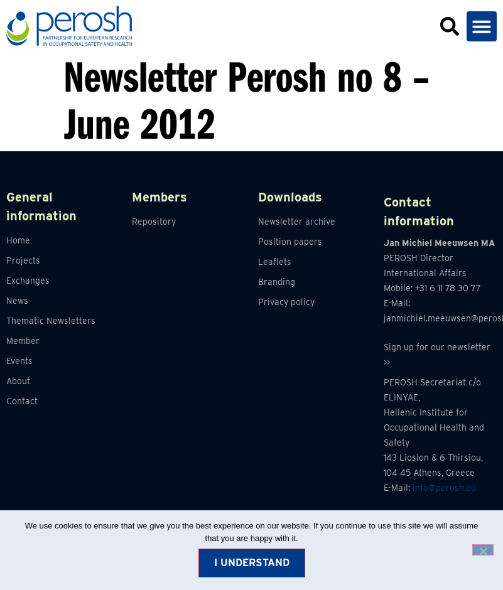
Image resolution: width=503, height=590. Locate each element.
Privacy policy (286, 302)
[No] (483, 549)
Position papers (290, 242)
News (17, 301)
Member (23, 341)
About (18, 381)
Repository (154, 222)
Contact (22, 401)
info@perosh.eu (444, 488)
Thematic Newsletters (50, 321)
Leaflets (274, 262)
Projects (23, 260)
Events (19, 361)
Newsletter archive (296, 222)
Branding (276, 282)
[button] (482, 26)
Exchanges (28, 281)
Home (18, 240)
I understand (251, 563)
